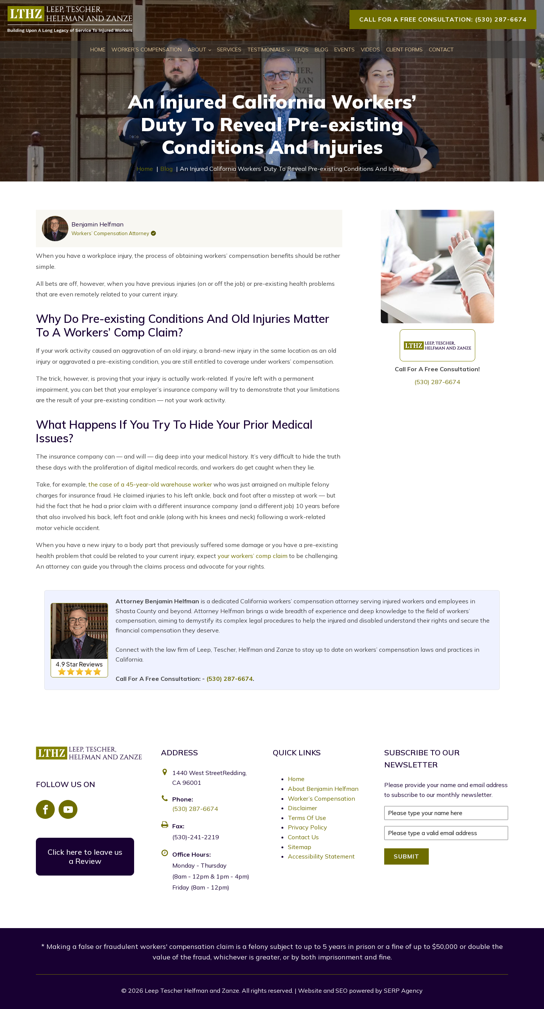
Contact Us (303, 837)
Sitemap (299, 847)
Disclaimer (302, 808)
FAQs (302, 49)
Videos (370, 49)
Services (229, 49)
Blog (321, 49)
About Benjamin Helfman (323, 788)
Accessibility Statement (321, 856)
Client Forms (404, 49)
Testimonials (266, 49)
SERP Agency (403, 990)
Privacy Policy (307, 827)
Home (97, 49)
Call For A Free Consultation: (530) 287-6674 (443, 19)
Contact (441, 49)
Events (344, 49)
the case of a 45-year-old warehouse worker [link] (150, 484)
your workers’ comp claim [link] (253, 556)
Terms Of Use (307, 817)
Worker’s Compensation (146, 49)
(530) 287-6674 (437, 382)
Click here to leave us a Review (85, 856)
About (197, 49)
